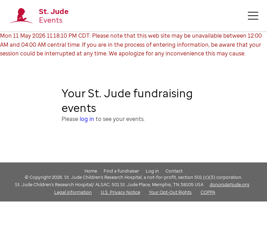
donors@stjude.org (229, 184)
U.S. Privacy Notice (120, 192)
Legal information (73, 192)
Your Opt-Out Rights (170, 192)
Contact (174, 171)
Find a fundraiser (121, 171)
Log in (152, 171)
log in (87, 119)
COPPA (208, 192)
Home (90, 171)
